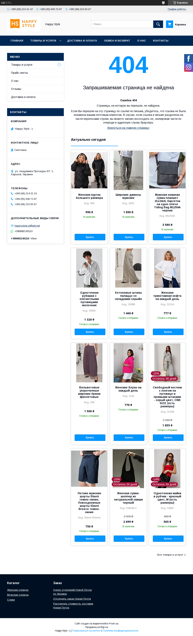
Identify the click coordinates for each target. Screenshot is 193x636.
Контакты (160, 40)
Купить (90, 237)
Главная (17, 40)
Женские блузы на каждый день (128, 389)
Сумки (11, 599)
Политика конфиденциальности (120, 630)
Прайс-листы (19, 72)
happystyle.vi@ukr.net (27, 225)
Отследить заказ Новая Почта (72, 598)
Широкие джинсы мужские (128, 196)
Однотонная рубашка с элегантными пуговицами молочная (89, 299)
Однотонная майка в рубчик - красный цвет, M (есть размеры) (167, 498)
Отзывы (16, 88)
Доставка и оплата (82, 40)
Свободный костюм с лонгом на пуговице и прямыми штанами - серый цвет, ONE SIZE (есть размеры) (167, 397)
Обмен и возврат (117, 40)
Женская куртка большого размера (89, 196)
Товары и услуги (43, 40)
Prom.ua (113, 623)
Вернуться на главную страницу (128, 127)
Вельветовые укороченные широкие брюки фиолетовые (89, 392)
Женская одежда (17, 589)
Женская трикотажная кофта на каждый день (167, 295)
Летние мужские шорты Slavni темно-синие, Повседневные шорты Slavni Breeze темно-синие (89, 503)
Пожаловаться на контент (86, 630)
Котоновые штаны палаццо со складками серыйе (128, 295)
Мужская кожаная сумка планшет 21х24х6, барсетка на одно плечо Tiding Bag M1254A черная (167, 202)
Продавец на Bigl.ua (96, 627)
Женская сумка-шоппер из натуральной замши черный (128, 498)
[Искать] (158, 24)
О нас (141, 40)
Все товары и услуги (170, 554)
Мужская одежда (18, 594)
